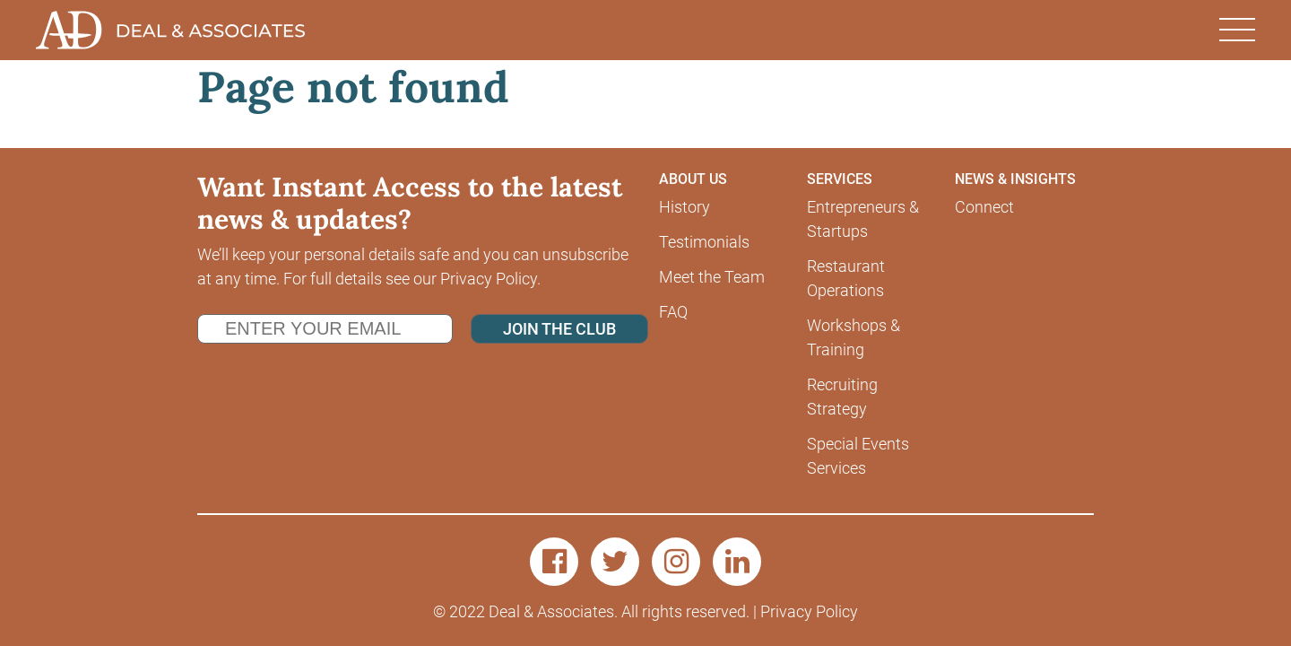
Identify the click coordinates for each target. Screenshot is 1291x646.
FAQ (673, 311)
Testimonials (704, 241)
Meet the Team (712, 276)
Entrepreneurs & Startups (863, 218)
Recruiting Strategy (842, 396)
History (684, 206)
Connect (984, 206)
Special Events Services (858, 455)
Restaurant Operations (846, 278)
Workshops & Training (853, 337)
